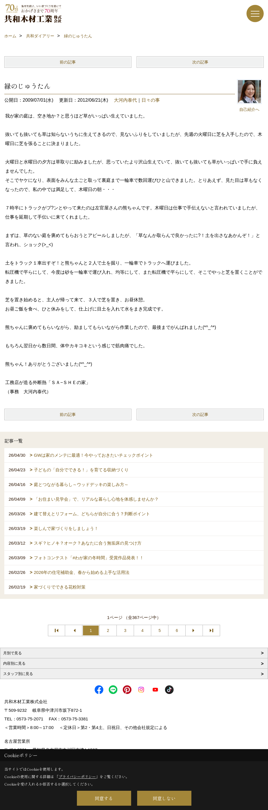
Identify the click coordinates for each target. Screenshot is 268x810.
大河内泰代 (125, 100)
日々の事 (150, 100)
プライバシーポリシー (77, 776)
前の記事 (68, 62)
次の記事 (200, 62)
